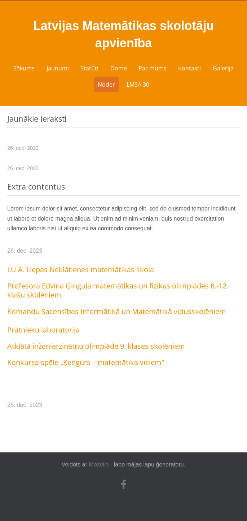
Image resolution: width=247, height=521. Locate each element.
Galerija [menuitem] (223, 68)
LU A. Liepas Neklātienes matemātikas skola (80, 269)
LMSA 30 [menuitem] (138, 84)
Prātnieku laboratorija (43, 330)
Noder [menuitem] (106, 84)
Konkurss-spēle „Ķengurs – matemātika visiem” (85, 362)
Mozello (99, 464)
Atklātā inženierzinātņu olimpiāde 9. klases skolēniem (96, 346)
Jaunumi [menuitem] (58, 68)
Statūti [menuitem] (89, 68)
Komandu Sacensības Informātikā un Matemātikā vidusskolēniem (116, 311)
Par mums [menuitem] (152, 68)
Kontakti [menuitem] (189, 68)
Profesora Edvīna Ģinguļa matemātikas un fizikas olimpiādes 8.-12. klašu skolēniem (117, 290)
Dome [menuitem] (118, 68)
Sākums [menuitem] (24, 68)
